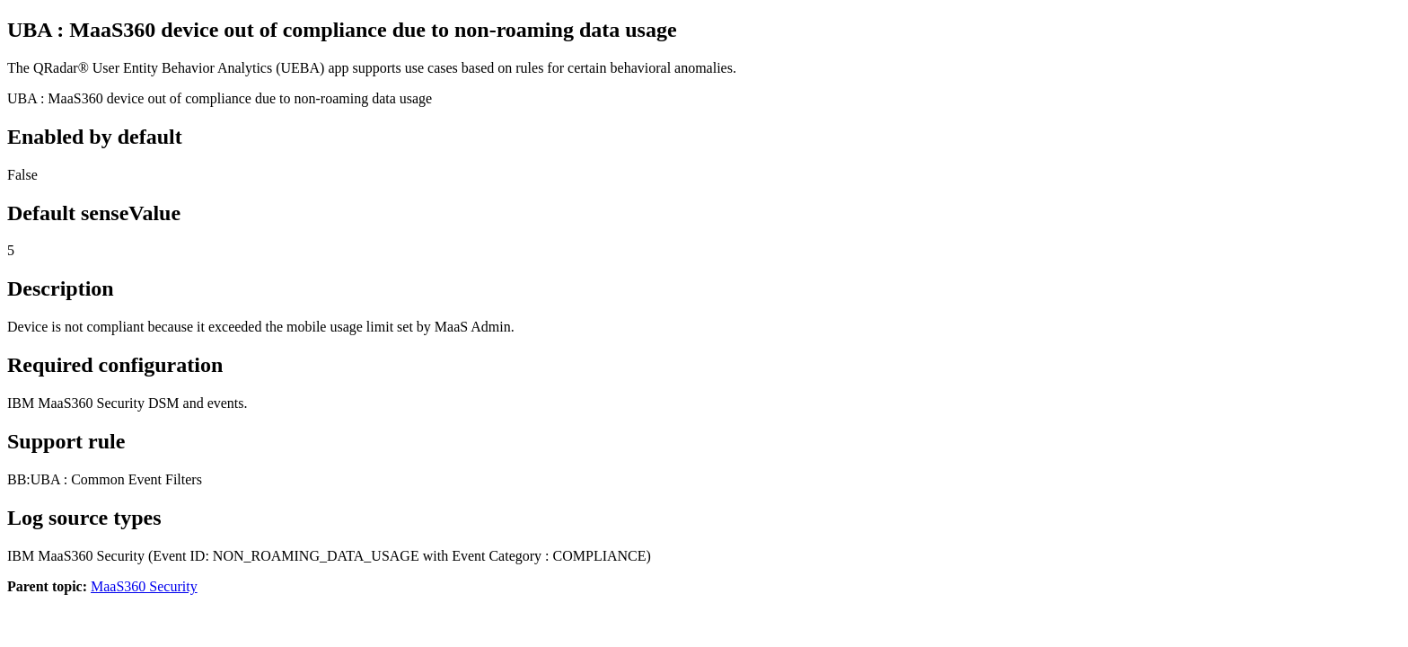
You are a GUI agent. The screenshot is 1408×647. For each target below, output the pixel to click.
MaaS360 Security (144, 586)
